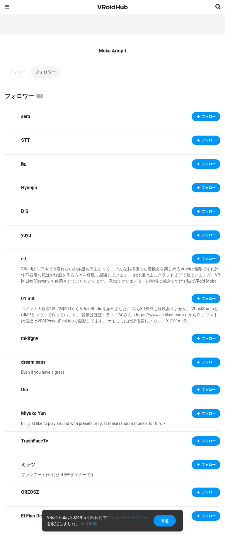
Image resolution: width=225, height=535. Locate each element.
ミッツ (28, 464)
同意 (165, 520)
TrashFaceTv (34, 441)
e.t (24, 258)
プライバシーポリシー (127, 517)
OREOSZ (30, 492)
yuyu (26, 235)
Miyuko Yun (33, 413)
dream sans (33, 362)
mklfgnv (29, 338)
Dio (24, 389)
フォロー (17, 72)
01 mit (28, 298)
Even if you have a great (42, 372)
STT (25, 140)
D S (24, 211)
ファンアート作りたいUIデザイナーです (58, 474)
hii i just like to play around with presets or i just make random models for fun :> (93, 423)
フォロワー (45, 72)
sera (25, 116)
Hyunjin (29, 187)
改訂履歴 (89, 523)
